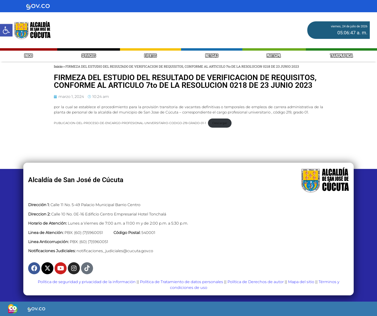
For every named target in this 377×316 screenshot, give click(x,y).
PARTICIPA (274, 56)
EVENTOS (150, 56)
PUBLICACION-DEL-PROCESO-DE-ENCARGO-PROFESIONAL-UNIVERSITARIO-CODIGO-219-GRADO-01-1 (130, 123)
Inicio (58, 66)
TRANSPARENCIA (341, 56)
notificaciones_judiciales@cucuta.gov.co (114, 251)
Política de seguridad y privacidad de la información (87, 282)
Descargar (219, 123)
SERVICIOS (89, 56)
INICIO (28, 56)
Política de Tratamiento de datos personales (181, 282)
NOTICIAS (211, 56)
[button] (6, 30)
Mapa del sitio (301, 282)
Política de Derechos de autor (255, 282)
